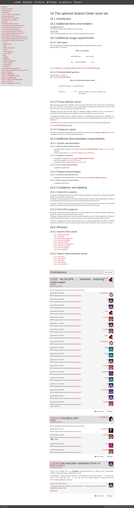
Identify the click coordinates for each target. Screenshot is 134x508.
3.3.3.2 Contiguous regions (98, 132)
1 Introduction (5, 12)
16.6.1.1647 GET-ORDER (61, 242)
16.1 (59, 47)
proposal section (80, 290)
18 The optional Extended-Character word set (14, 70)
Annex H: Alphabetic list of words (10, 83)
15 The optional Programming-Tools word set (14, 38)
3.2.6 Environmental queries (61, 77)
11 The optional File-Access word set (12, 31)
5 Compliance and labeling (9, 20)
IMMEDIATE (53, 120)
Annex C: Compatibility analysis (10, 76)
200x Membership (6, 10)
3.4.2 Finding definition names (72, 68)
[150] (54, 463)
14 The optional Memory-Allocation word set (14, 36)
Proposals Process (6, 9)
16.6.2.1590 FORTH (60, 258)
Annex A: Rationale (6, 72)
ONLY (5, 55)
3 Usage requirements (7, 16)
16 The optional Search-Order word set (12, 40)
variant (92, 486)
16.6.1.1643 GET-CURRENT (62, 240)
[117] (54, 418)
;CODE (105, 118)
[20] (54, 279)
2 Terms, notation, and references (11, 14)
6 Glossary (4, 22)
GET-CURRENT (8, 51)
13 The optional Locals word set (10, 35)
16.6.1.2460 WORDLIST (61, 249)
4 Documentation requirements (10, 18)
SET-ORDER (7, 64)
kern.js (10, 506)
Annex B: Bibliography (7, 74)
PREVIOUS (6, 59)
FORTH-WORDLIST (9, 48)
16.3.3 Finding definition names (93, 149)
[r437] (52, 483)
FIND (4, 46)
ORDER (5, 57)
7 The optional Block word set (9, 23)
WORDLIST (6, 66)
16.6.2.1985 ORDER (60, 262)
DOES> (110, 118)
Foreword (4, 7)
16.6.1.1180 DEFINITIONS (61, 234)
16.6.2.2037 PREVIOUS (73, 160)
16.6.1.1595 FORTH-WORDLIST (63, 238)
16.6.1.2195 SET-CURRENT (62, 246)
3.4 (66, 75)
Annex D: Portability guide (8, 77)
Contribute (108, 272)
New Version (99, 411)
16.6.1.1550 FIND (59, 236)
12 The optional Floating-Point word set (12, 33)
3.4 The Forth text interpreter (91, 68)
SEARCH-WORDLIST (9, 61)
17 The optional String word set (10, 68)
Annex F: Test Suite (7, 81)
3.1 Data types (57, 68)
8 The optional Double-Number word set (12, 25)
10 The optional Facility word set (10, 29)
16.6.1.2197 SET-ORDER (75, 153)
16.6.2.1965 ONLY (88, 153)
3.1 (66, 47)
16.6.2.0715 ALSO (80, 162)
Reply (109, 411)
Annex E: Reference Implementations (12, 79)
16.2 (59, 75)
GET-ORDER (7, 53)
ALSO (5, 42)
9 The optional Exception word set (11, 27)
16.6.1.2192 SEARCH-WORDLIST (64, 244)
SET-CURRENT (8, 63)
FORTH (5, 49)
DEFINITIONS (7, 44)
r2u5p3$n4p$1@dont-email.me (63, 479)
